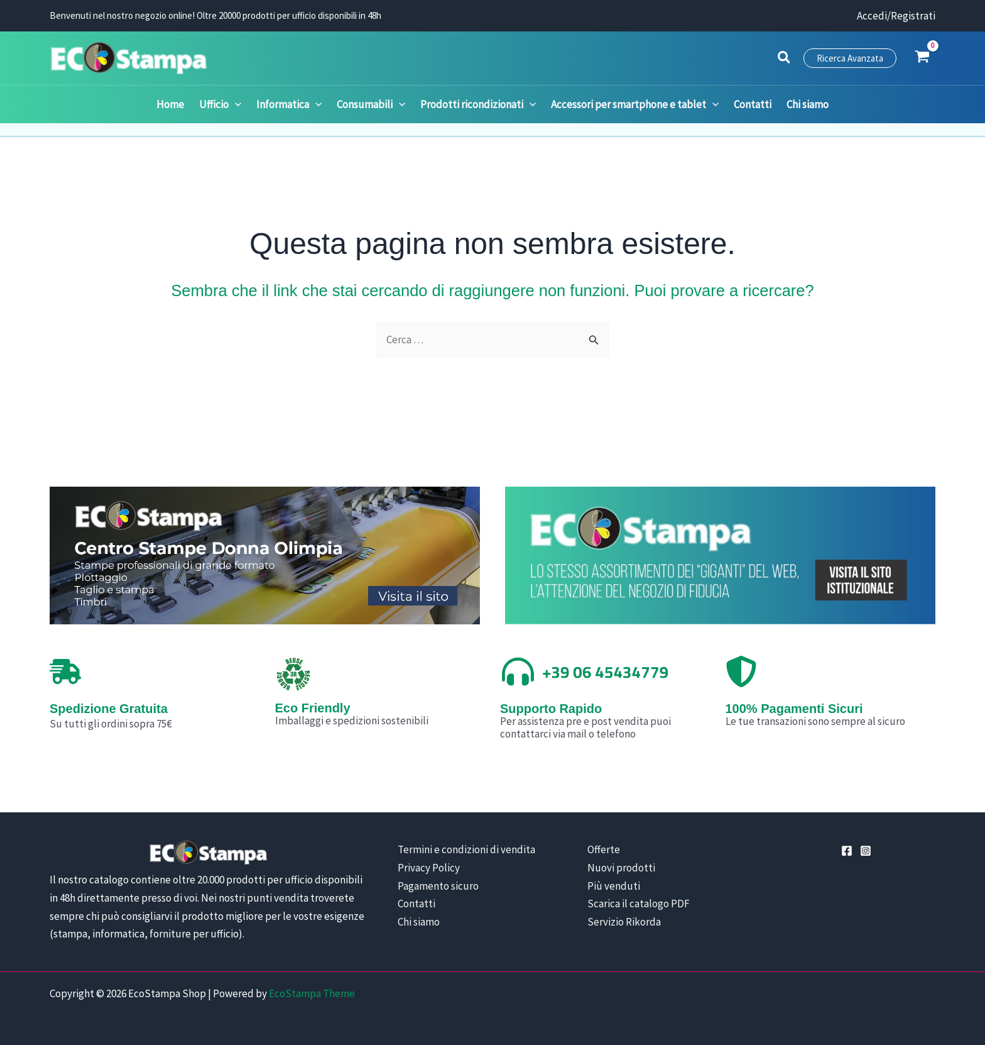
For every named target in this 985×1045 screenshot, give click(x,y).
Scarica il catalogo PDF (638, 903)
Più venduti (613, 886)
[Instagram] (865, 850)
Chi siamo (419, 922)
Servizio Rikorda (624, 922)
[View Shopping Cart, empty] (922, 58)
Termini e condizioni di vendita (466, 849)
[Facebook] (846, 850)
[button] (785, 59)
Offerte (603, 849)
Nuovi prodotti (621, 868)
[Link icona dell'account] (896, 16)
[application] (235, 104)
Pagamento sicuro (438, 886)
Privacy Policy (429, 868)
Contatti (416, 903)
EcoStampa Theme (312, 993)
